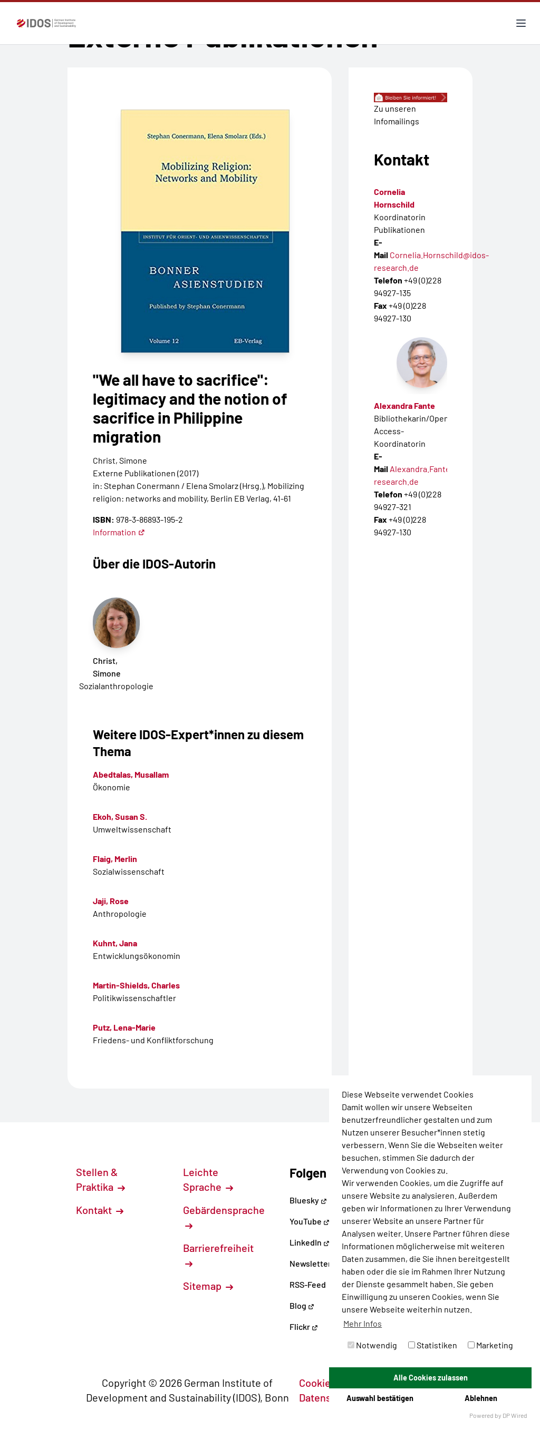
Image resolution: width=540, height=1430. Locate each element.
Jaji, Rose (111, 901)
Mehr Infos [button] (362, 1323)
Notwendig (372, 1345)
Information (119, 532)
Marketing (490, 1345)
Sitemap (208, 1285)
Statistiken (432, 1345)
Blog (302, 1305)
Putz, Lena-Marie (124, 1027)
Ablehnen (481, 1398)
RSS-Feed (308, 1284)
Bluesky (308, 1200)
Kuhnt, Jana (115, 943)
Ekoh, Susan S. (120, 816)
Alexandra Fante (404, 405)
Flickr (304, 1326)
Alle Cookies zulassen (430, 1377)
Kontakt (99, 1209)
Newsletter (310, 1263)
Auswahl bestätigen (379, 1398)
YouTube (310, 1221)
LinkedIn (310, 1242)
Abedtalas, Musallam (131, 774)
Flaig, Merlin (115, 859)
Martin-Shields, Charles (136, 985)
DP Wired (515, 1415)
